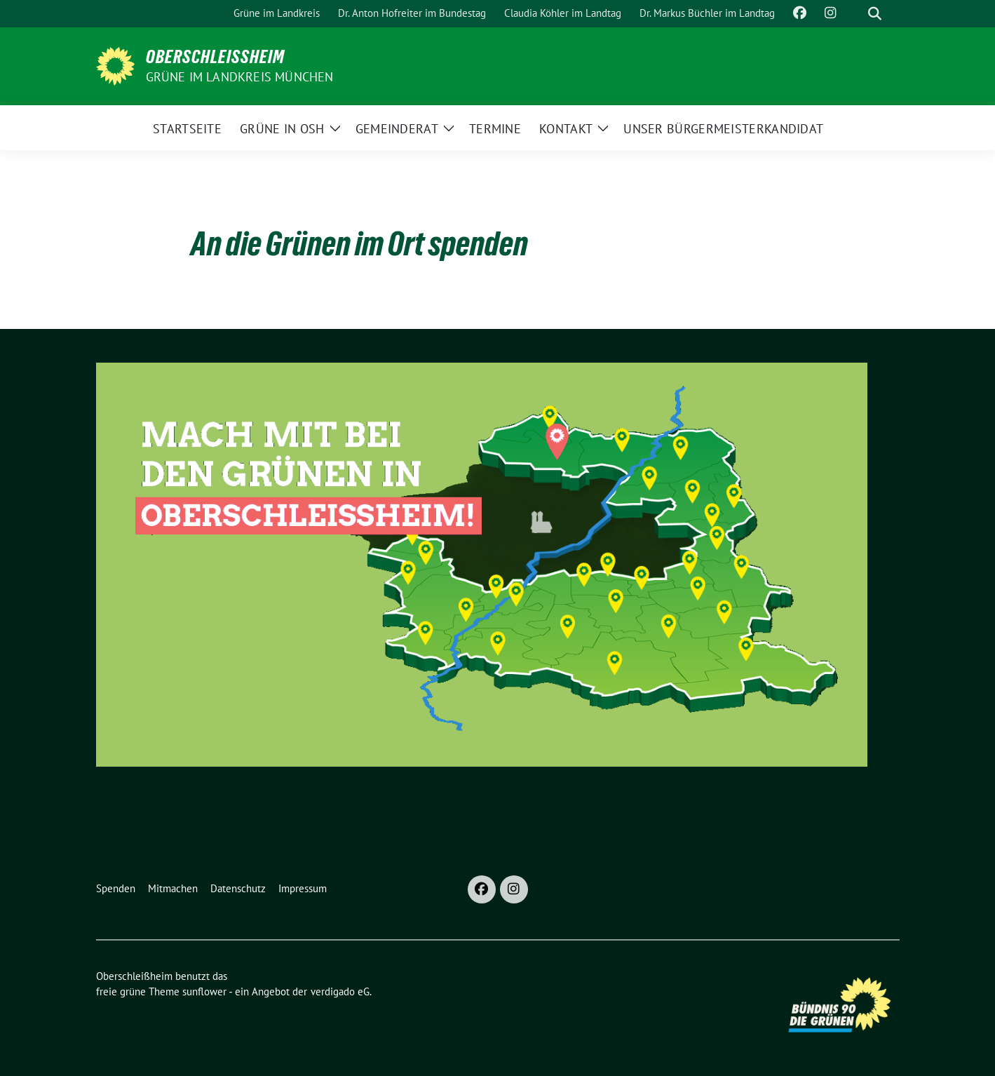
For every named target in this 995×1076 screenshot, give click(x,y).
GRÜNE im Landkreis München (240, 77)
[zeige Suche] (874, 13)
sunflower (204, 991)
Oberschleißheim (215, 56)
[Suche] (854, 13)
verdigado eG (340, 991)
